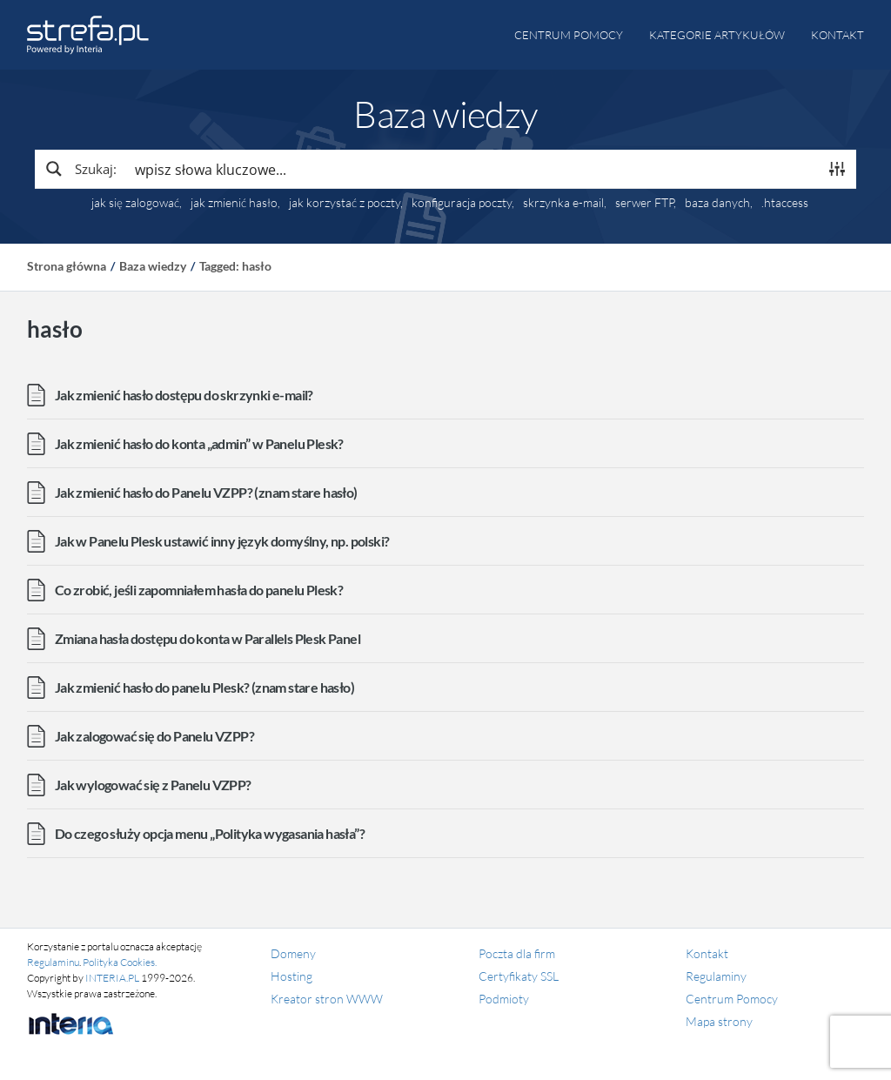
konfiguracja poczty (462, 203)
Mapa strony (719, 1021)
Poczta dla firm (517, 953)
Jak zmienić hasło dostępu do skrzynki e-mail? (184, 394)
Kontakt (837, 35)
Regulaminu (53, 962)
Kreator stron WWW (327, 998)
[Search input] (472, 169)
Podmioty (504, 998)
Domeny (293, 953)
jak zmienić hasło (234, 203)
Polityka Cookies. (120, 962)
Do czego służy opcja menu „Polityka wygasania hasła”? (210, 833)
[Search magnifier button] (80, 169)
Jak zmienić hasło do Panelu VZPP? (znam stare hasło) (206, 492)
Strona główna (66, 265)
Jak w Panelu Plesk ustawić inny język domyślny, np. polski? (222, 541)
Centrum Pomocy (732, 998)
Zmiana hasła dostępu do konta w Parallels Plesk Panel (207, 638)
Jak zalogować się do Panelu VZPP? (154, 736)
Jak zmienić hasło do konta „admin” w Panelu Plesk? (199, 443)
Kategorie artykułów (717, 35)
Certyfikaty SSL (519, 976)
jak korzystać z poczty (344, 203)
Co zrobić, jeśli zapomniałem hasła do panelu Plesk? (199, 589)
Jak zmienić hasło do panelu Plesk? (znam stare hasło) (204, 687)
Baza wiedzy (152, 265)
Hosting (291, 976)
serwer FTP (644, 203)
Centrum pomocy (568, 35)
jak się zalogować (135, 203)
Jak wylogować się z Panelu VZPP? (153, 784)
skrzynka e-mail (563, 203)
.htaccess (784, 203)
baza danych (717, 203)
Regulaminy (716, 976)
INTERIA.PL (112, 977)
